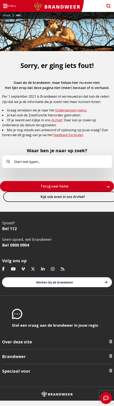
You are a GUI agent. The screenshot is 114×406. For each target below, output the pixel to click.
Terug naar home (54, 186)
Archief (56, 120)
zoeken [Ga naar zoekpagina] (106, 7)
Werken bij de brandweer (54, 282)
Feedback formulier (68, 135)
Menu (9, 6)
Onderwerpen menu (70, 110)
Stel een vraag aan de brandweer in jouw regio (55, 325)
